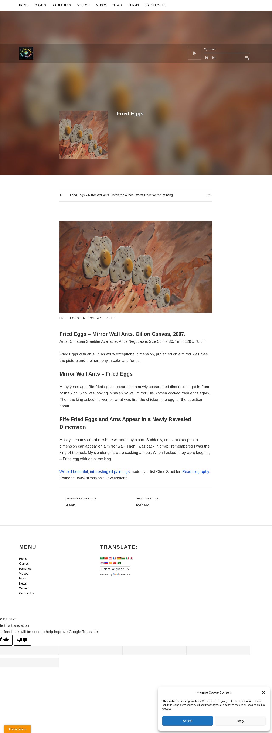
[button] (263, 692)
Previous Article (81, 503)
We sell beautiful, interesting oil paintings (95, 472)
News (117, 5)
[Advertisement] (136, 78)
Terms (133, 5)
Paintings (62, 5)
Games (40, 5)
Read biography (195, 472)
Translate (121, 574)
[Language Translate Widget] (115, 569)
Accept (188, 721)
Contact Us (156, 5)
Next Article (147, 503)
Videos (83, 5)
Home (23, 5)
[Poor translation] (22, 640)
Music (101, 5)
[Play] (194, 20)
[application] (219, 20)
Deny (240, 721)
